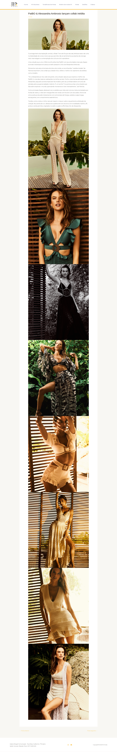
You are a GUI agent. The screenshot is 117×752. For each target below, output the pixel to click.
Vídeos (90, 4)
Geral (30, 17)
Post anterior (25, 731)
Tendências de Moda (49, 4)
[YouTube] (71, 745)
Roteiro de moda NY (64, 4)
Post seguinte (92, 731)
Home (27, 4)
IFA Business (36, 4)
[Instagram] (68, 745)
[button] (96, 4)
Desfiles (82, 4)
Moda (75, 4)
